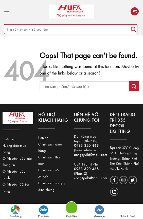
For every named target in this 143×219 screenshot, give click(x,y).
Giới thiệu (9, 138)
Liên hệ (43, 137)
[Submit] (133, 29)
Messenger (99, 211)
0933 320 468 (86, 145)
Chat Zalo (43, 211)
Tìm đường (16, 211)
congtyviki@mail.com (90, 154)
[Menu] (7, 11)
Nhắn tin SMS (127, 211)
